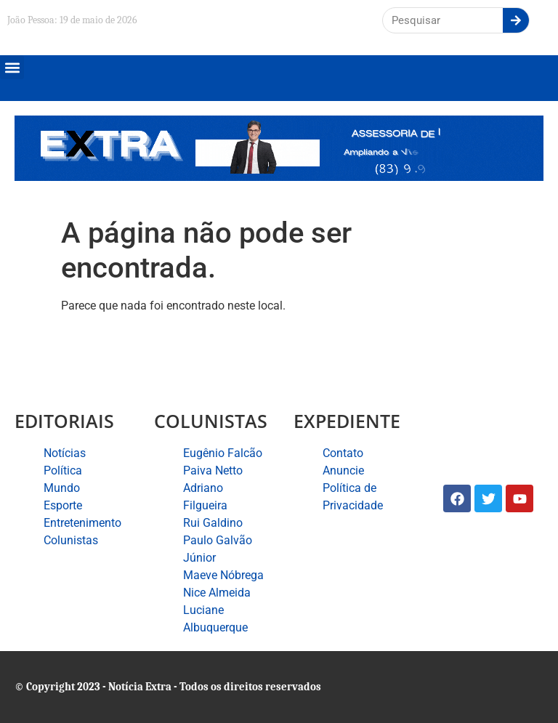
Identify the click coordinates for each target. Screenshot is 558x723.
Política (63, 470)
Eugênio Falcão (222, 453)
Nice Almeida (217, 592)
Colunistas (71, 540)
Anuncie (343, 470)
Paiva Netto (213, 470)
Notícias (65, 453)
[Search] (516, 20)
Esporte (63, 505)
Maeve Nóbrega (223, 575)
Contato (343, 453)
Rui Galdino (213, 523)
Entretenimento (82, 523)
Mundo (62, 488)
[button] (12, 67)
